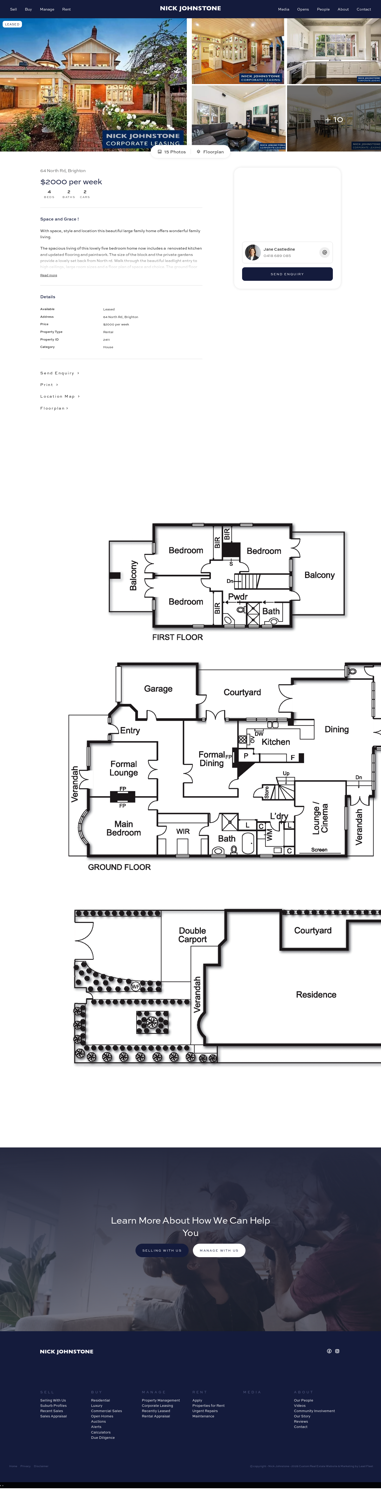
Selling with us (161, 1251)
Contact (363, 9)
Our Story (302, 1417)
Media (283, 9)
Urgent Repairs (205, 1412)
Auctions (98, 1422)
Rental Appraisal (156, 1417)
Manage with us (220, 1251)
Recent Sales (51, 1412)
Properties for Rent (208, 1406)
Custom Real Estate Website (318, 1467)
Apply (197, 1401)
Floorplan (210, 152)
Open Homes (102, 1417)
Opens (303, 9)
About (342, 9)
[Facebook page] (330, 1352)
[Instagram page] (337, 1352)
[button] (50, 385)
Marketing (347, 1467)
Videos (300, 1406)
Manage (47, 9)
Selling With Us (53, 1401)
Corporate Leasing (157, 1406)
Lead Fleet (366, 1467)
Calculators (101, 1433)
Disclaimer (41, 1467)
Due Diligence (103, 1438)
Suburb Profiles (53, 1406)
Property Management (161, 1401)
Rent (67, 9)
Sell (14, 9)
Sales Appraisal (53, 1417)
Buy (29, 9)
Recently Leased (156, 1412)
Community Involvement (314, 1412)
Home (13, 1467)
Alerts (96, 1428)
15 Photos (171, 152)
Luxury (96, 1406)
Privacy (25, 1467)
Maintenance (203, 1417)
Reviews (301, 1422)
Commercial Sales (106, 1412)
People (322, 9)
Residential (100, 1401)
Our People (303, 1401)
